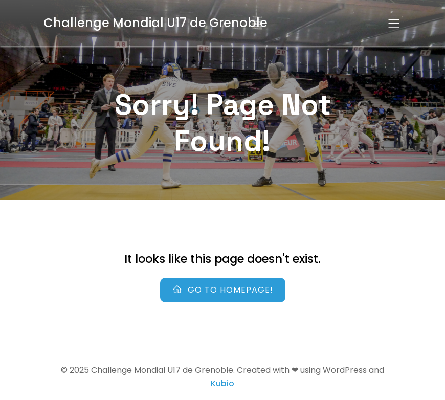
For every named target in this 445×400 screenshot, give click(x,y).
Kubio (222, 383)
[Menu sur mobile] (394, 23)
